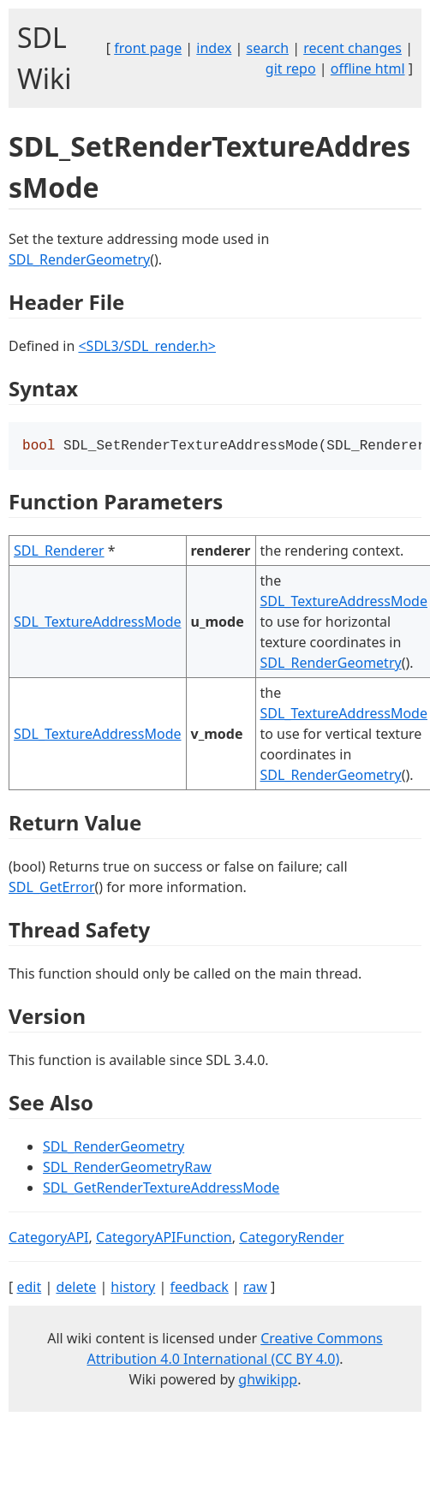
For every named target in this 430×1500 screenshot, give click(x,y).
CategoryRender (291, 1238)
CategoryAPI (49, 1238)
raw (255, 1288)
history (132, 1288)
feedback (199, 1288)
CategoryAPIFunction (164, 1238)
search (268, 48)
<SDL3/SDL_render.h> (147, 345)
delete (76, 1288)
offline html (368, 68)
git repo (291, 68)
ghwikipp (267, 1381)
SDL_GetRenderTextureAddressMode (161, 1189)
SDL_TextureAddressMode (97, 623)
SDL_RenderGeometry (79, 259)
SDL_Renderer (59, 552)
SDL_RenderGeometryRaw (127, 1168)
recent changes (352, 48)
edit (28, 1288)
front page (148, 48)
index (213, 48)
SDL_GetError (51, 888)
